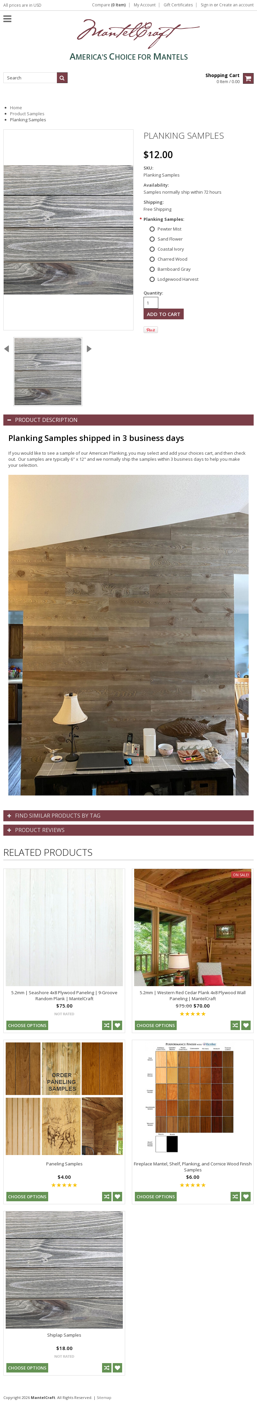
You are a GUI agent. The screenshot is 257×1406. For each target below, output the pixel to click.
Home (16, 108)
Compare (109, 5)
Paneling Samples (64, 1164)
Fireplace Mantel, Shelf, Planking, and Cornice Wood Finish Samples (193, 1167)
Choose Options (27, 1025)
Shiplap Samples (64, 1335)
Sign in (207, 5)
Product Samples (27, 114)
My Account (145, 5)
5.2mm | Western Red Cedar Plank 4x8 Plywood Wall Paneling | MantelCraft (193, 995)
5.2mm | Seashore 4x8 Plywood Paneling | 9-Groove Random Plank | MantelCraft (64, 995)
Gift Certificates (178, 5)
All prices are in (22, 5)
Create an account (236, 5)
